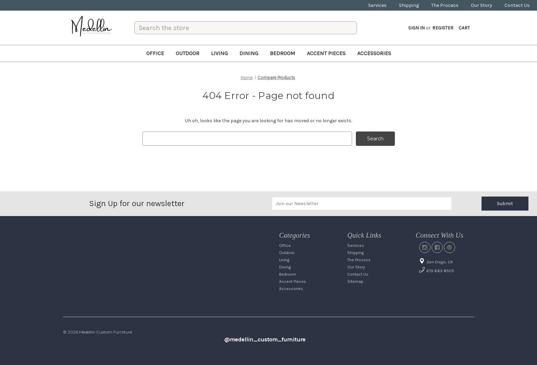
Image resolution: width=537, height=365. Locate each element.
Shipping (409, 5)
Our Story (481, 5)
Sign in (416, 28)
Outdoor (187, 53)
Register (442, 28)
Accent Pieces (326, 53)
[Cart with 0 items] (464, 28)
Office (155, 53)
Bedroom (282, 53)
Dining (248, 53)
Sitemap (355, 281)
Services (377, 5)
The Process (445, 5)
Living (219, 53)
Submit (505, 203)
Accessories (374, 53)
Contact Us (517, 5)
